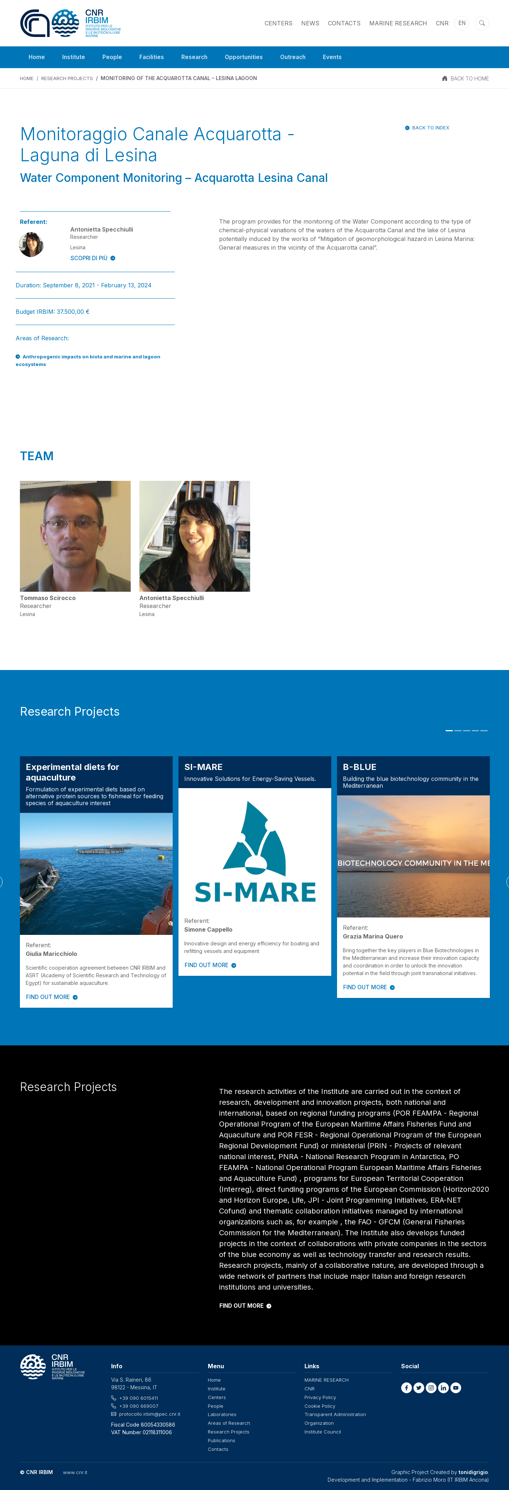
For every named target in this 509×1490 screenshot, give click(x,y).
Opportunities (248, 57)
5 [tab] (484, 731)
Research (197, 57)
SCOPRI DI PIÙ (94, 258)
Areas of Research (230, 1422)
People (113, 57)
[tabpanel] (96, 882)
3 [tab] (466, 731)
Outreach (298, 57)
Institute (74, 57)
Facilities (153, 57)
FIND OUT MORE (53, 997)
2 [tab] (458, 731)
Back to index (430, 127)
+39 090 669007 (139, 1406)
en (462, 23)
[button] (406, 1388)
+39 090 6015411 (139, 1398)
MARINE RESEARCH (398, 23)
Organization (319, 1422)
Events (339, 57)
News (310, 23)
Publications (222, 1438)
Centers (279, 23)
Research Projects (69, 78)
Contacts (344, 23)
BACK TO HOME (470, 78)
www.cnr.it (75, 1470)
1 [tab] (449, 731)
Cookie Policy (320, 1405)
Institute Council (323, 1430)
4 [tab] (475, 731)
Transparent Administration (335, 1413)
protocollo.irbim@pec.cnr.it (150, 1413)
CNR (442, 23)
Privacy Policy (321, 1397)
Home (37, 57)
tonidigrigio (473, 1470)
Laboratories (223, 1413)
